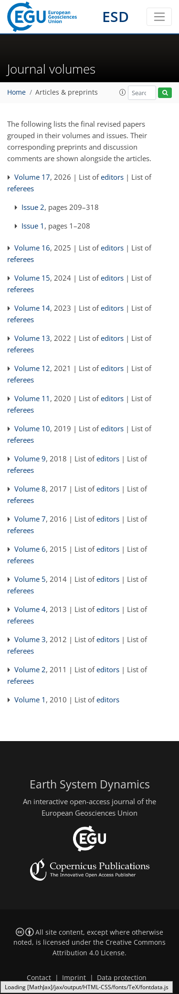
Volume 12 (32, 368)
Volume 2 (30, 669)
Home (16, 92)
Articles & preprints (66, 92)
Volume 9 (30, 458)
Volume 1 (30, 699)
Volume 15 (32, 278)
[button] (122, 92)
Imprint (74, 977)
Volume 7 (30, 519)
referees (20, 188)
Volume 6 (30, 549)
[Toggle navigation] (159, 17)
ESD (115, 16)
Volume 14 (32, 308)
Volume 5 (30, 579)
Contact (39, 977)
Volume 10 (32, 428)
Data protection (122, 977)
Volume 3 (30, 639)
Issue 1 (32, 225)
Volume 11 (32, 398)
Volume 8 (30, 488)
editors (112, 177)
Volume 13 (32, 338)
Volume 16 (32, 247)
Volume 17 (32, 177)
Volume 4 (30, 609)
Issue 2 (32, 207)
